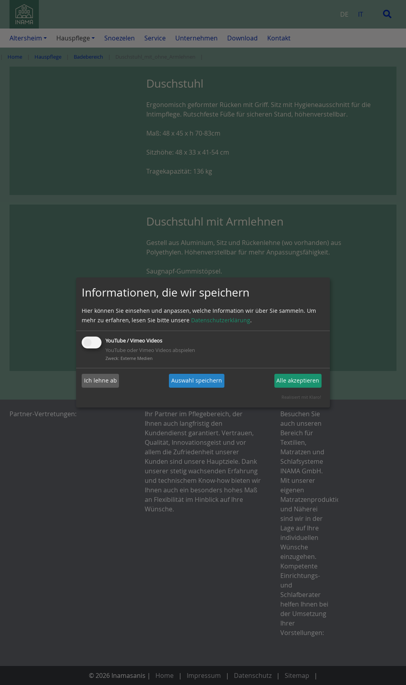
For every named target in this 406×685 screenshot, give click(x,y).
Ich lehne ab (100, 380)
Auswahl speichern (196, 380)
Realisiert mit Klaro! (301, 397)
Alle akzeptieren (297, 380)
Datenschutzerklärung (220, 320)
